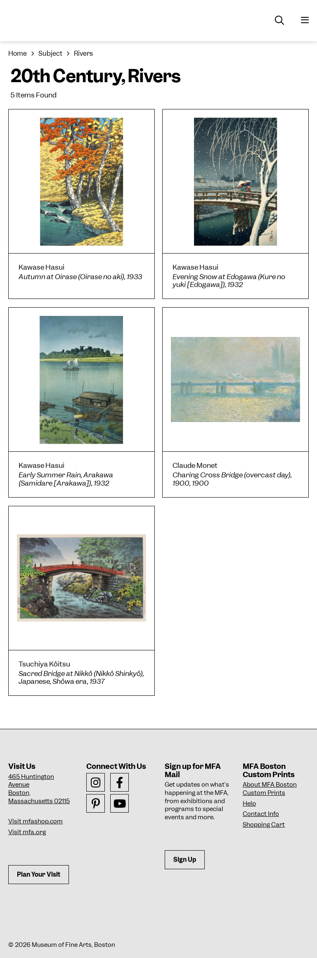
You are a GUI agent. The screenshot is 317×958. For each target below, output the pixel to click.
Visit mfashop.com (35, 821)
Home (17, 53)
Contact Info (261, 814)
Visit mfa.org (27, 832)
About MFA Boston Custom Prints (270, 788)
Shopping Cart (264, 824)
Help (249, 803)
